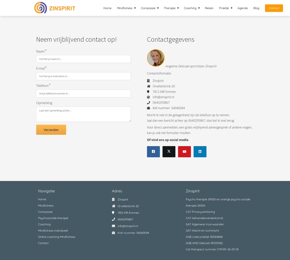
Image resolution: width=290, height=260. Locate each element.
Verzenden (51, 130)
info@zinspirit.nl (128, 226)
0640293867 (125, 219)
